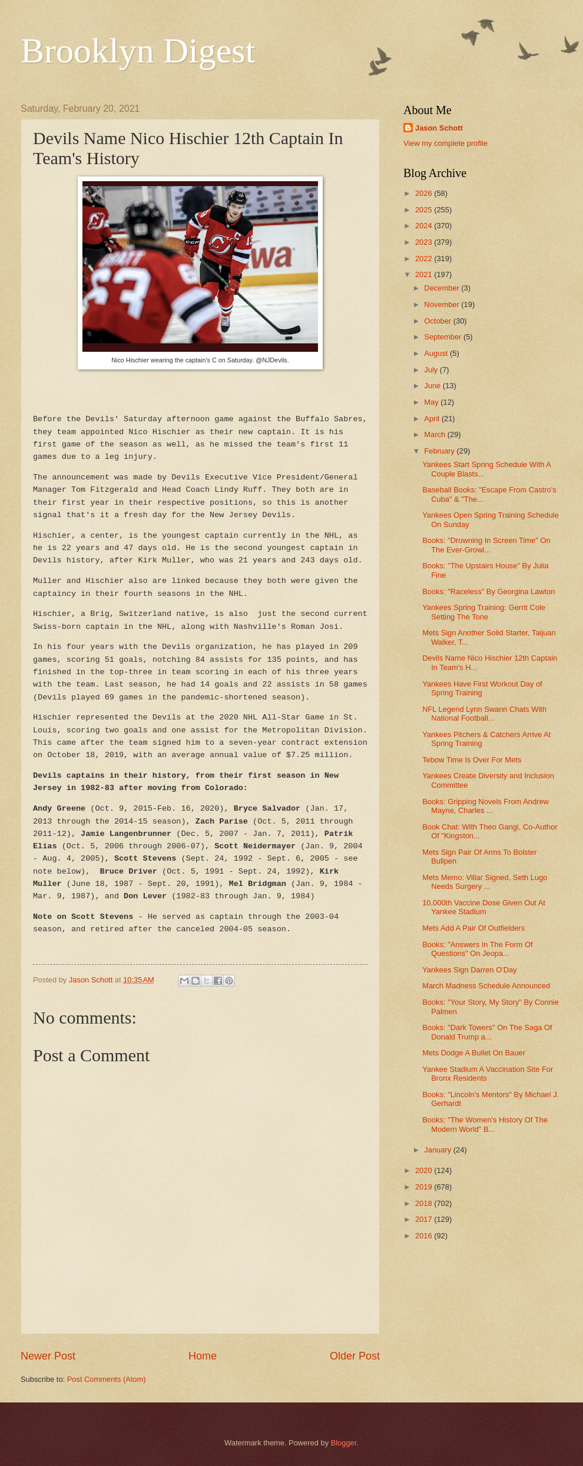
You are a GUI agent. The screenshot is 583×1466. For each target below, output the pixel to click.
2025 (424, 209)
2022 (424, 258)
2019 (424, 1186)
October (438, 320)
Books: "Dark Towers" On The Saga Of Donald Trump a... (487, 1032)
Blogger (344, 1442)
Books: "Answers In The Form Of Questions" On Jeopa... (477, 949)
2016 (424, 1235)
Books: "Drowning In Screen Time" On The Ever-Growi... (486, 545)
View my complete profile (445, 143)
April (432, 418)
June (433, 385)
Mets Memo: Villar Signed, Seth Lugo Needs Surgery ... (484, 882)
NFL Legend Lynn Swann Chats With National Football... (484, 713)
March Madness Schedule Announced (486, 985)
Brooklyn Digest (138, 50)
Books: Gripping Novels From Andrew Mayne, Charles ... (485, 806)
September (443, 336)
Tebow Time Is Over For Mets (471, 759)
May (432, 402)
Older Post (355, 1356)
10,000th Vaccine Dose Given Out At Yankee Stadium (483, 907)
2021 (424, 274)
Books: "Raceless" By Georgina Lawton (488, 591)
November (442, 304)
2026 (424, 193)
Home (202, 1356)
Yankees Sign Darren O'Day (469, 969)
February (440, 451)
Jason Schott (439, 128)
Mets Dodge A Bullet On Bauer (473, 1052)
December (442, 288)
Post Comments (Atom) (106, 1379)
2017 (424, 1219)
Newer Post (48, 1356)
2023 (424, 242)
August (437, 353)
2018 (424, 1203)
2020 (424, 1170)
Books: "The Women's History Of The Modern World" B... (485, 1124)
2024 (424, 225)
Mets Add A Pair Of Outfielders (473, 928)
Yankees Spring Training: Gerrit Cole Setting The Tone (483, 612)
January (438, 1149)
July (431, 369)
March (435, 434)
